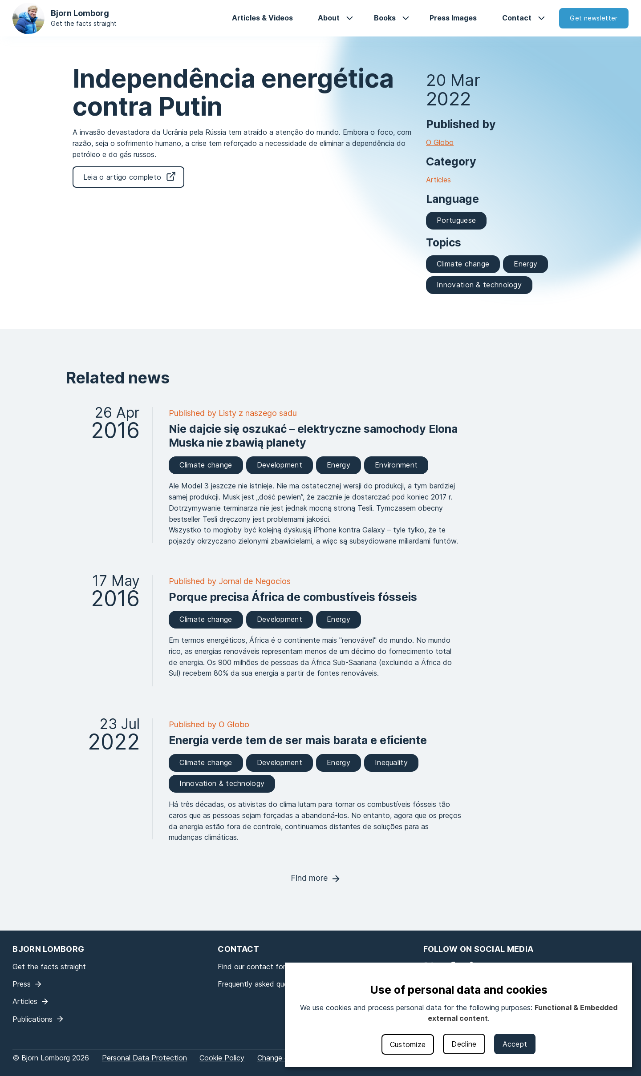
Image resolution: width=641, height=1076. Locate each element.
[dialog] (458, 1015)
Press (21, 983)
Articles (438, 179)
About (329, 17)
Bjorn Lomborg (80, 13)
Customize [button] (408, 1044)
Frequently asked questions (263, 983)
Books (385, 17)
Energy (525, 263)
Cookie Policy (221, 1057)
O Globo (440, 142)
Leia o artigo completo (122, 177)
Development (279, 464)
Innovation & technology (479, 284)
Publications (32, 1019)
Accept (515, 1044)
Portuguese (456, 220)
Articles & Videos (262, 17)
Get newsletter (593, 18)
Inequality (391, 762)
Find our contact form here (263, 966)
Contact (516, 17)
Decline (463, 1044)
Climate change (463, 263)
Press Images (453, 17)
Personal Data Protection (144, 1057)
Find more (309, 878)
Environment (396, 464)
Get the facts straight (84, 23)
